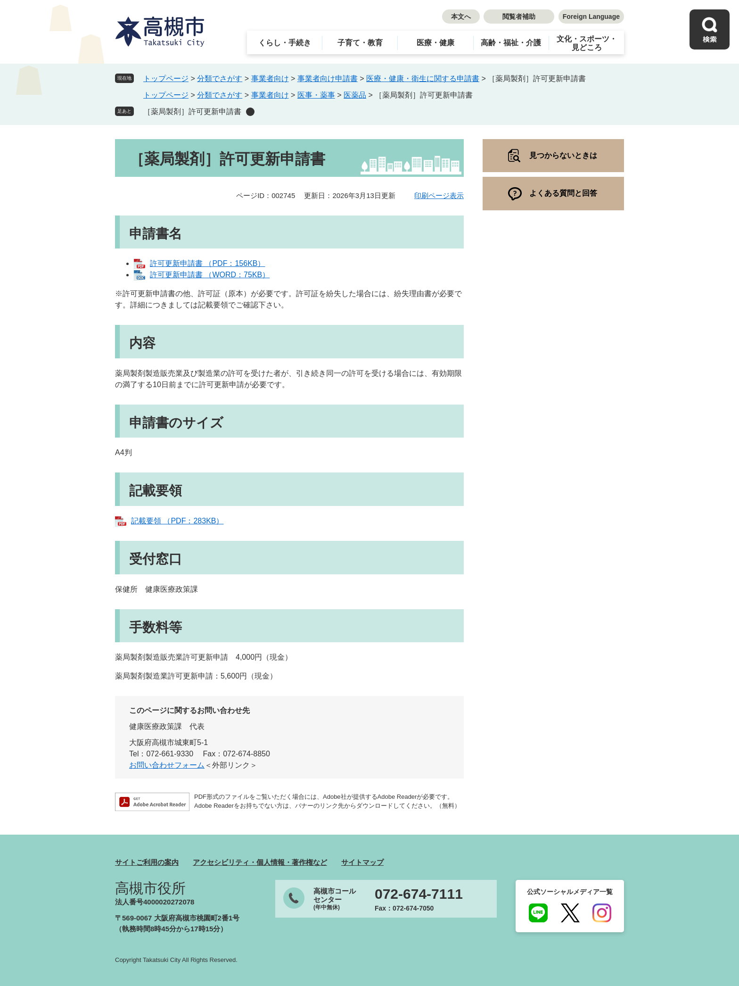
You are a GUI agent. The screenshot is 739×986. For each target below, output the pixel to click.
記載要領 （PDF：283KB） (177, 521)
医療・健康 (435, 43)
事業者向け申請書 (327, 79)
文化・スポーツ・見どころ (587, 43)
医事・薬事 (316, 95)
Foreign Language (591, 16)
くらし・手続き (284, 43)
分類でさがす (219, 79)
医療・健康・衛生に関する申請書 (422, 79)
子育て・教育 (360, 43)
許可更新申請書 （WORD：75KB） (210, 275)
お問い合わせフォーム (167, 765)
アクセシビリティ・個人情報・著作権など (260, 862)
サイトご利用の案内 (147, 862)
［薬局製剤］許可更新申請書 (192, 112)
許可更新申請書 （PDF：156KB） (207, 263)
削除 (250, 112)
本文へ (461, 16)
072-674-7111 (419, 894)
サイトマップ (362, 862)
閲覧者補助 (518, 16)
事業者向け (270, 79)
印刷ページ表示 (439, 195)
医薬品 (355, 95)
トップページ (166, 79)
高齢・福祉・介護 (511, 43)
